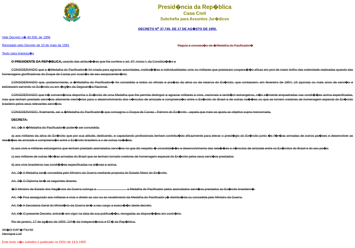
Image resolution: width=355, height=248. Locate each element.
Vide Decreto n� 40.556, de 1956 (26, 37)
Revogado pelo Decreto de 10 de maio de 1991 (35, 45)
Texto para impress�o (18, 53)
